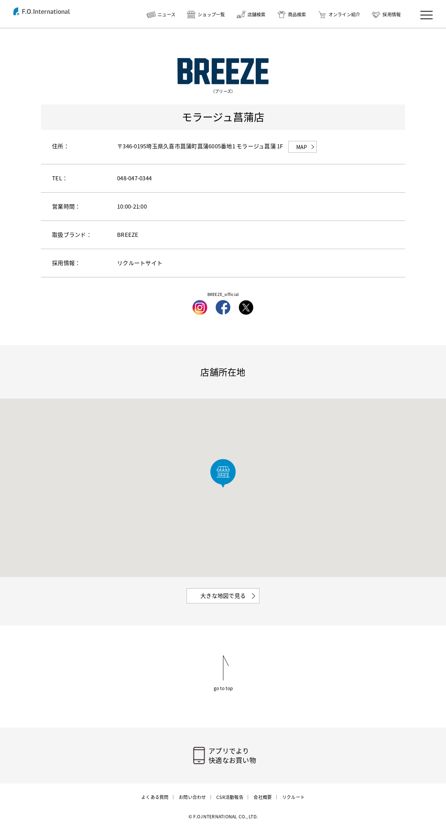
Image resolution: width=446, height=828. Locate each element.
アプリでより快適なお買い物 (232, 755)
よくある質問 (155, 797)
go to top (223, 687)
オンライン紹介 (345, 14)
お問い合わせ (192, 797)
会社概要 (262, 797)
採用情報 (391, 14)
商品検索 (297, 14)
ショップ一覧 (211, 14)
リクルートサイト (139, 263)
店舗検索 (257, 14)
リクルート (293, 797)
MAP (301, 147)
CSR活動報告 (229, 797)
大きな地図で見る (223, 596)
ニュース (166, 14)
